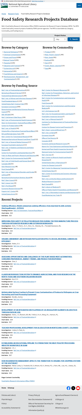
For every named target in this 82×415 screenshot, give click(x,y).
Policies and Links (8, 395)
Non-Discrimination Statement (39, 399)
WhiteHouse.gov (61, 408)
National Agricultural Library (22, 4)
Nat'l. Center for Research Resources (54, 90)
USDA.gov (58, 399)
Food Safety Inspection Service (52, 117)
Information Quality (35, 410)
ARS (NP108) (6, 115)
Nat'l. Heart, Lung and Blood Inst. (53, 130)
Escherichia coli (9, 68)
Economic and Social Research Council (55, 144)
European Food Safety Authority (12, 145)
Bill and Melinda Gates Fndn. (11, 134)
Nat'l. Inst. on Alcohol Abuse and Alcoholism (57, 179)
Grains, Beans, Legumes (53, 66)
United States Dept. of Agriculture (53, 163)
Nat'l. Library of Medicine (50, 187)
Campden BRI (6, 164)
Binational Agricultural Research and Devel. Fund (18, 139)
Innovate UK (46, 141)
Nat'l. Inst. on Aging (48, 133)
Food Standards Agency (9, 101)
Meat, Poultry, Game (52, 55)
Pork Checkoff (6, 169)
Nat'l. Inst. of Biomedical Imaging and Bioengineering (60, 192)
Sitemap (11, 388)
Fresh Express (46, 103)
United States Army (8, 194)
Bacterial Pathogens (11, 52)
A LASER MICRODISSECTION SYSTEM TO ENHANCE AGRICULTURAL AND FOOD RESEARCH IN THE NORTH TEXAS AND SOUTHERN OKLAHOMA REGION (39, 275)
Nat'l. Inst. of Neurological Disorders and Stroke (18, 172)
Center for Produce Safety (10, 126)
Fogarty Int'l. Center (8, 191)
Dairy (46, 63)
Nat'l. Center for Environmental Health (15, 158)
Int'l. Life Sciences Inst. (49, 111)
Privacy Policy (33, 395)
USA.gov (58, 404)
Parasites (7, 63)
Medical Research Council (50, 181)
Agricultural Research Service (11, 93)
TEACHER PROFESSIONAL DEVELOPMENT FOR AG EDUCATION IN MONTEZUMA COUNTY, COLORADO (40, 328)
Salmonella (8, 71)
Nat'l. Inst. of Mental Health (51, 119)
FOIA (3, 404)
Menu (79, 5)
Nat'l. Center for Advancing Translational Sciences (59, 168)
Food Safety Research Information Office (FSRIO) (18, 381)
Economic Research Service (11, 189)
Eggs (46, 68)
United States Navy (48, 171)
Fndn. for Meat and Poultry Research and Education (19, 155)
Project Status (60, 35)
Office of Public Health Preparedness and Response (59, 190)
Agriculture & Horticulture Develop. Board (16, 178)
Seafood (48, 60)
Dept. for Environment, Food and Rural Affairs (17, 123)
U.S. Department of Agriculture (19, 6)
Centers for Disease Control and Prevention (56, 127)
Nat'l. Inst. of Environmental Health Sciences (17, 120)
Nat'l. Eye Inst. (47, 155)
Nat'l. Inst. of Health (9, 128)
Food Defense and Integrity (13, 74)
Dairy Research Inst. (8, 166)
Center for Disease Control (51, 165)
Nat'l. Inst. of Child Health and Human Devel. (17, 161)
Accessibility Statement (10, 408)
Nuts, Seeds (49, 57)
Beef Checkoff (46, 184)
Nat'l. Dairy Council (8, 180)
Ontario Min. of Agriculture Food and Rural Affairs (18, 131)
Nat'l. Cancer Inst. (8, 183)
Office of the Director (49, 138)
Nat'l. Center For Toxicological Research (15, 137)
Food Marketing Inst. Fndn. (51, 195)
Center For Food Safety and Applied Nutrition (17, 153)
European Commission (9, 107)
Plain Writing (6, 399)
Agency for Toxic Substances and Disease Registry (58, 146)
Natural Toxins (9, 60)
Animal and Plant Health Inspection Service (56, 149)
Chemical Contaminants (12, 55)
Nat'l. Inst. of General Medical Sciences (15, 142)
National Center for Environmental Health (56, 152)
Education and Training (12, 66)
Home (4, 388)
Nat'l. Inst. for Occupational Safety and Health (57, 114)
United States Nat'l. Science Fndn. (13, 104)
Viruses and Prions (10, 57)
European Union (47, 135)
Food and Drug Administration (12, 96)
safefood (5, 175)
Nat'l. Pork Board (7, 186)
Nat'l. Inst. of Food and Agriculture (13, 90)
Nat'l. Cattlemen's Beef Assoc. (12, 117)
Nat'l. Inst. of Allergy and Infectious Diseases (17, 98)
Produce (48, 52)
